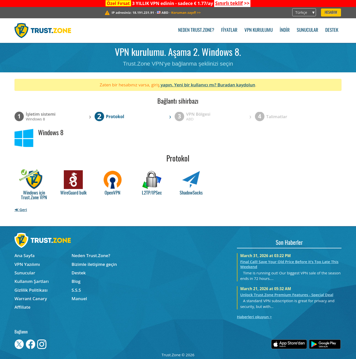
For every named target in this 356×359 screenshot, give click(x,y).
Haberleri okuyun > (254, 316)
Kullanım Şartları (32, 281)
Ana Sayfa (25, 255)
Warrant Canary (31, 298)
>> (232, 3)
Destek (331, 30)
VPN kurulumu (258, 30)
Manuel (79, 298)
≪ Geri (21, 209)
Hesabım (331, 13)
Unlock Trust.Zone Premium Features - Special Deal (286, 294)
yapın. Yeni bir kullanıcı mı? (189, 85)
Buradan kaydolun (236, 85)
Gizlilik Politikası (31, 290)
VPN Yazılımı (27, 264)
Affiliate (23, 307)
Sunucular (307, 30)
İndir (285, 30)
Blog (76, 281)
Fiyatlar (229, 30)
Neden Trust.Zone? (196, 30)
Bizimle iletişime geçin (94, 264)
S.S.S (76, 290)
